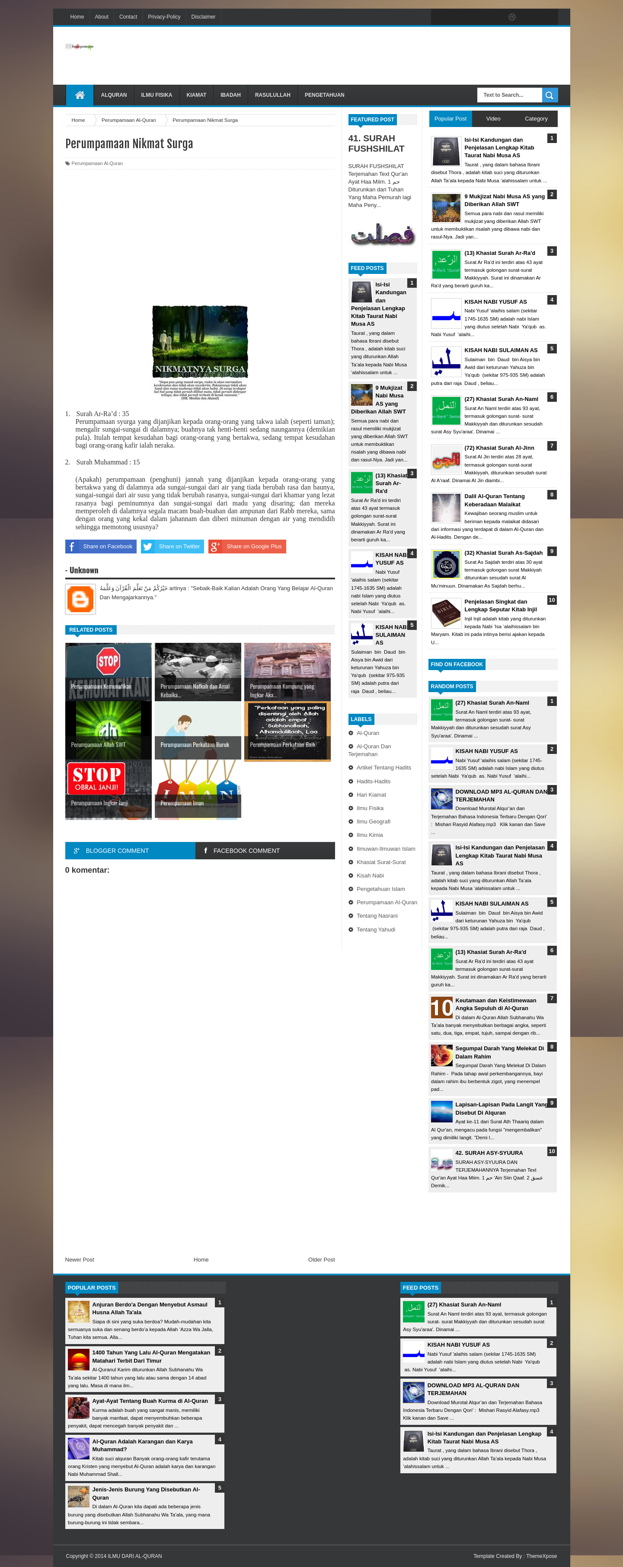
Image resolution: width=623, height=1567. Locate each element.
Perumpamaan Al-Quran (387, 902)
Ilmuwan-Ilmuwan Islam (386, 848)
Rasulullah (273, 95)
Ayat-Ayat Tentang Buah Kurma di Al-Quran (150, 1401)
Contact (128, 17)
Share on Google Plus (244, 546)
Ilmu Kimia (370, 835)
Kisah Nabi (370, 875)
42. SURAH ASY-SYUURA (489, 1153)
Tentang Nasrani (377, 915)
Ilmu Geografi (373, 821)
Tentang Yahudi (376, 929)
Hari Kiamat (371, 794)
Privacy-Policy (164, 17)
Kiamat (197, 95)
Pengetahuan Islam (381, 889)
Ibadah (230, 95)
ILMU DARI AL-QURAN (135, 1556)
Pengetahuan (325, 95)
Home (77, 17)
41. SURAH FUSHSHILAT (376, 143)
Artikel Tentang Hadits (384, 767)
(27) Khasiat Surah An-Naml (493, 702)
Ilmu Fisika (157, 95)
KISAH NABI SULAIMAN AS (392, 635)
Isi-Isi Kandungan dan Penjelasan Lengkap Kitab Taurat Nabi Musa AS (500, 855)
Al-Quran (368, 733)
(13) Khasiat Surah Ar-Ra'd (392, 483)
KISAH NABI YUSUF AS (487, 751)
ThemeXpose (541, 1556)
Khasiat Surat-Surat (381, 862)
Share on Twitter (170, 546)
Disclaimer (204, 17)
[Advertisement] (400, 55)
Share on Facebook (98, 546)
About (102, 17)
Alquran (114, 95)
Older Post (321, 1259)
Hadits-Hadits (373, 781)
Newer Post (79, 1259)
